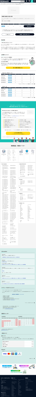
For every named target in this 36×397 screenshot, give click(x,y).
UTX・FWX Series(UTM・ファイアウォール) (23, 199)
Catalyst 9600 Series (13, 171)
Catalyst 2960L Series (13, 194)
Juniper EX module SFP (31, 170)
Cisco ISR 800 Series (5, 179)
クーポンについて (3, 390)
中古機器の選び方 (3, 393)
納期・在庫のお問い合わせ (25, 34)
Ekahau (21, 220)
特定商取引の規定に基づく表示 (29, 389)
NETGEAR (21, 209)
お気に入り (7, 34)
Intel (20, 221)
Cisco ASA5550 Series (13, 217)
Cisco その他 (4, 241)
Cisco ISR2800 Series (13, 180)
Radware (29, 217)
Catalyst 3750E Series (13, 201)
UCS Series (11, 221)
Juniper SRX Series (22, 166)
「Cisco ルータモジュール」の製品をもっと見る (26, 83)
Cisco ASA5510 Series (5, 216)
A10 (20, 211)
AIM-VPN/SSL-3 (3, 82)
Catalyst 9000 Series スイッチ (5, 169)
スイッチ (8, 149)
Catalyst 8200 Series (13, 165)
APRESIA (29, 211)
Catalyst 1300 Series (5, 174)
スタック (8, 156)
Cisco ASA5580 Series (5, 218)
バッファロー (29, 204)
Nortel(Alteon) (22, 218)
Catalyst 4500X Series (13, 205)
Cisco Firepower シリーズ (5, 222)
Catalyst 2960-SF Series (4, 193)
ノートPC (27, 383)
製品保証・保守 (3, 382)
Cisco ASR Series (4, 208)
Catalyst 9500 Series (5, 171)
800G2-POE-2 (3, 75)
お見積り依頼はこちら (18, 67)
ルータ (13, 149)
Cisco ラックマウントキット (5, 240)
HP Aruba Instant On (30, 190)
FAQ (1, 383)
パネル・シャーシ (9, 160)
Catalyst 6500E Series (13, 206)
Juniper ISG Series (22, 165)
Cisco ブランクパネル (13, 239)
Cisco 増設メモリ (4, 238)
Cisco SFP (11, 235)
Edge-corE (19, 391)
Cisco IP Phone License (13, 229)
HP (19, 187)
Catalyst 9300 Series (5, 170)
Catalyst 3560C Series (13, 198)
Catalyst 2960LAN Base (4, 189)
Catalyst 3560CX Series (5, 199)
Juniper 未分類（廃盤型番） (30, 174)
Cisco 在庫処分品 (4, 243)
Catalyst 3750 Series (5, 200)
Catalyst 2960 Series (5, 187)
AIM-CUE (2, 90)
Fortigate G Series (30, 182)
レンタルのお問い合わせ (18, 133)
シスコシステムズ (14, 379)
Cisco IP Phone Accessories (4, 229)
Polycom (21, 215)
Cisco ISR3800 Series (13, 181)
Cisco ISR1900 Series (5, 180)
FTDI (28, 220)
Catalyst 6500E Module (5, 207)
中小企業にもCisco (4, 394)
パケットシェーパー (14, 160)
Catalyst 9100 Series (5, 176)
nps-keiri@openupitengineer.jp (9, 308)
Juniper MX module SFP (22, 172)
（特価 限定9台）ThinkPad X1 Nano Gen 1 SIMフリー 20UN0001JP (11, 257)
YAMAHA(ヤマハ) (14, 382)
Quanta (29, 212)
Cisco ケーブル (4, 237)
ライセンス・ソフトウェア (29, 381)
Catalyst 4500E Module (5, 205)
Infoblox (21, 210)
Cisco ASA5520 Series (13, 216)
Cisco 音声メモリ (4, 231)
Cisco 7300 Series (4, 186)
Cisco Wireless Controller (12, 224)
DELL (19, 384)
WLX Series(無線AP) (30, 198)
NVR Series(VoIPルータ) (30, 195)
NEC (20, 216)
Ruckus (13, 392)
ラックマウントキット (9, 158)
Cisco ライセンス (4, 233)
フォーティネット (14, 381)
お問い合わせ (29, 26)
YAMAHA (20, 193)
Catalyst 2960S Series (13, 188)
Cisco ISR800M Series (5, 184)
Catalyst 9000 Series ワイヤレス (13, 174)
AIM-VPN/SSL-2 (3, 80)
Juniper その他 (22, 174)
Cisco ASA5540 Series (5, 217)
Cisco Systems (4, 164)
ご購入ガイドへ (31, 358)
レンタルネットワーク (15, 115)
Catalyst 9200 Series (13, 168)
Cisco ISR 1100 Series (13, 184)
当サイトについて (3, 380)
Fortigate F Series (22, 182)
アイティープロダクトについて (29, 302)
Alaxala (21, 212)
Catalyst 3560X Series (5, 197)
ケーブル (27, 382)
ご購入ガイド (3, 381)
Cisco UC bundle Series (13, 231)
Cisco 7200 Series (12, 185)
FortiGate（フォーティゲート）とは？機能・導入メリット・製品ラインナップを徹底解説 (14, 264)
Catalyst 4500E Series (13, 204)
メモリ (13, 156)
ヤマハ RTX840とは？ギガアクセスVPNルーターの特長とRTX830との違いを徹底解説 (13, 283)
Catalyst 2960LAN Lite (13, 187)
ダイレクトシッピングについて (5, 389)
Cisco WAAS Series (12, 232)
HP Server (21, 190)
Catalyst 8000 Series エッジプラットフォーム (5, 166)
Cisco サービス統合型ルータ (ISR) (13, 178)
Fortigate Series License (22, 184)
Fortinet (20, 179)
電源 (13, 153)
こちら (17, 59)
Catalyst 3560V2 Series (13, 197)
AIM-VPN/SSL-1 (3, 78)
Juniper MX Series (22, 167)
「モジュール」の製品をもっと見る (28, 97)
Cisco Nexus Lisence (5, 219)
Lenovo (21, 204)
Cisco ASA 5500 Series (13, 212)
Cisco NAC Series (4, 232)
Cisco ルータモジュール (13, 234)
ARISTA (29, 210)
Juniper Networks (22, 164)
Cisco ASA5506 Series (5, 215)
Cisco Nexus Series (4, 177)
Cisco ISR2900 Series (5, 181)
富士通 (28, 216)
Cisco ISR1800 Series (13, 179)
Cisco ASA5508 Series (13, 215)
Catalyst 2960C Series (5, 190)
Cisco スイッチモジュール (5, 236)
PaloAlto (21, 208)
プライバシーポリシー (28, 388)
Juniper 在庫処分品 (22, 176)
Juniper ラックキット (30, 172)
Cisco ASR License (12, 218)
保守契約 (27, 387)
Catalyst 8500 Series (13, 167)
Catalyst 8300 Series (5, 167)
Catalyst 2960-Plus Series (12, 191)
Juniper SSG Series (30, 165)
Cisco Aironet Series (5, 223)
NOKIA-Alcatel (29, 209)
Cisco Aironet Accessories (4, 226)
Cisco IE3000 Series (4, 204)
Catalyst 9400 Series (13, 170)
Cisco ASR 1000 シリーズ (13, 209)
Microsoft (29, 208)
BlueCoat (29, 215)
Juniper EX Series (30, 166)
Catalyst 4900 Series (5, 206)
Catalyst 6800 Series (13, 207)
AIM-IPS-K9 (3, 77)
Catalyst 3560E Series (5, 198)
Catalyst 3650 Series (13, 199)
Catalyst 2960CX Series (5, 194)
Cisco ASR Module (12, 210)
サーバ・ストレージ (28, 380)
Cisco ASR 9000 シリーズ (5, 211)
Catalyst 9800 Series (13, 176)
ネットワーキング (28, 379)
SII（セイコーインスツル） (31, 219)
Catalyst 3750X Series (13, 200)
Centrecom (21, 217)
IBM (20, 205)
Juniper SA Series (30, 167)
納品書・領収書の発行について (5, 388)
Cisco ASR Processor (5, 212)
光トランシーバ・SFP (9, 153)
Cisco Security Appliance (12, 220)
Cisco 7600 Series (12, 186)
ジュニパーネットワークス (21, 380)
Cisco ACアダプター (12, 238)
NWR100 (3, 270)
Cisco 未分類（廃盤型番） (13, 242)
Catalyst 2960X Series (13, 192)
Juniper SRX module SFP (22, 170)
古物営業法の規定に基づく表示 (29, 390)
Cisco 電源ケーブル (12, 237)
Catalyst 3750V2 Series (5, 201)
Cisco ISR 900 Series (5, 185)
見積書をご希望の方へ (4, 387)
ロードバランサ (9, 155)
